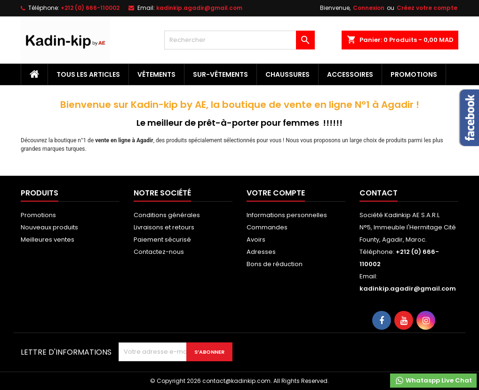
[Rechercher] (239, 40)
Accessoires (350, 74)
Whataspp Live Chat (433, 380)
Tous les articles (88, 74)
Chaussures (287, 74)
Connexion (368, 8)
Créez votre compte (427, 8)
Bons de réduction (275, 264)
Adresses (261, 251)
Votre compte (276, 192)
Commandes (267, 227)
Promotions (414, 74)
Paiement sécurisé (162, 239)
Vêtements (156, 74)
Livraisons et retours (164, 227)
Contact (378, 192)
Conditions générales (167, 215)
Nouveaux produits (49, 227)
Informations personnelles (287, 215)
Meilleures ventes (47, 239)
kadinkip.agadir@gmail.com (199, 8)
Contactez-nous (159, 251)
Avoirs (256, 239)
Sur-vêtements (220, 74)
